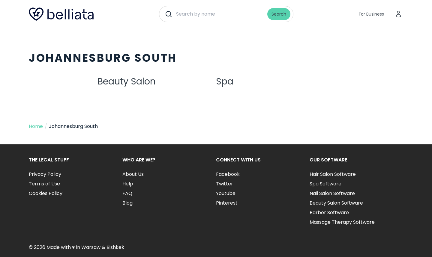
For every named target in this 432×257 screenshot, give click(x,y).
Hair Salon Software (333, 174)
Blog (127, 202)
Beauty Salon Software (336, 202)
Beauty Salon (127, 81)
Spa (224, 81)
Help (127, 183)
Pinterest (227, 202)
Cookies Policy (45, 193)
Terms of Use (44, 183)
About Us (133, 174)
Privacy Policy (45, 174)
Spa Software (325, 183)
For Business (371, 14)
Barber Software (329, 212)
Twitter (224, 183)
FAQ (127, 193)
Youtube (226, 193)
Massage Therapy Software (342, 222)
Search (279, 14)
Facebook (228, 174)
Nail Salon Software (332, 193)
